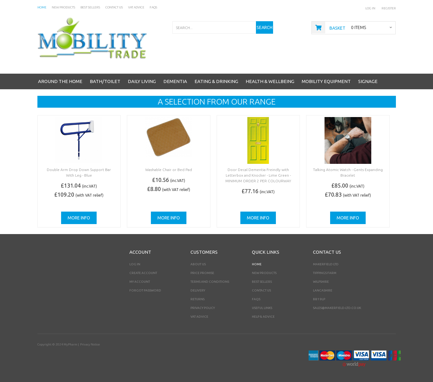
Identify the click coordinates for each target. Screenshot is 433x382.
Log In (370, 8)
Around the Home (60, 81)
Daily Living (142, 81)
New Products (264, 273)
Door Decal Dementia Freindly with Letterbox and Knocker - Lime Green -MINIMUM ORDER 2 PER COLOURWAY (258, 175)
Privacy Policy (202, 308)
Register (389, 8)
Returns (197, 299)
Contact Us (261, 290)
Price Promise (202, 273)
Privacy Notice (90, 344)
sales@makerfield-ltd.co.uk (337, 308)
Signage (368, 81)
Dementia (175, 81)
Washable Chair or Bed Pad (168, 170)
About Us (198, 264)
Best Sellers (262, 281)
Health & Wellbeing (270, 81)
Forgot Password (145, 290)
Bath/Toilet (105, 81)
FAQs (256, 299)
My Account (139, 281)
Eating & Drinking (216, 81)
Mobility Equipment (326, 81)
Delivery (197, 290)
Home (257, 264)
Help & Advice (263, 316)
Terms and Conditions (209, 281)
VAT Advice (199, 316)
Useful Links (262, 308)
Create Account (143, 273)
